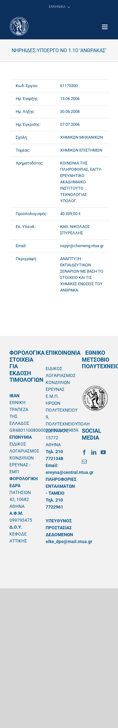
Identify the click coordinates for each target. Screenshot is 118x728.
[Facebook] (84, 452)
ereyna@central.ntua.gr (69, 472)
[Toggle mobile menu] (105, 27)
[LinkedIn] (93, 452)
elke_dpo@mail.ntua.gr (69, 541)
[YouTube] (103, 452)
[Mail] (84, 461)
